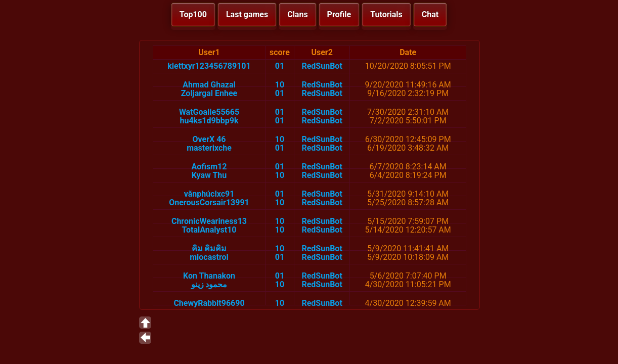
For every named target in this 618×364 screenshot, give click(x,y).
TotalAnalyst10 (209, 230)
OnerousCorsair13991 (209, 202)
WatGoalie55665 (209, 112)
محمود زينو (209, 284)
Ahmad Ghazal (209, 84)
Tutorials (386, 14)
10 (279, 84)
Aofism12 (209, 166)
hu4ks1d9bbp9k (209, 120)
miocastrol (209, 257)
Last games (247, 14)
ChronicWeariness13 (209, 221)
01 (279, 66)
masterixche (209, 148)
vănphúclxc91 (209, 194)
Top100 (193, 14)
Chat (430, 14)
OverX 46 (209, 139)
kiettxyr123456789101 (208, 66)
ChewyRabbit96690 (208, 303)
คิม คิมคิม (209, 248)
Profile (339, 14)
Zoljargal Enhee (209, 93)
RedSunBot (321, 66)
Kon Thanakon (209, 276)
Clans (297, 14)
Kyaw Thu (209, 175)
